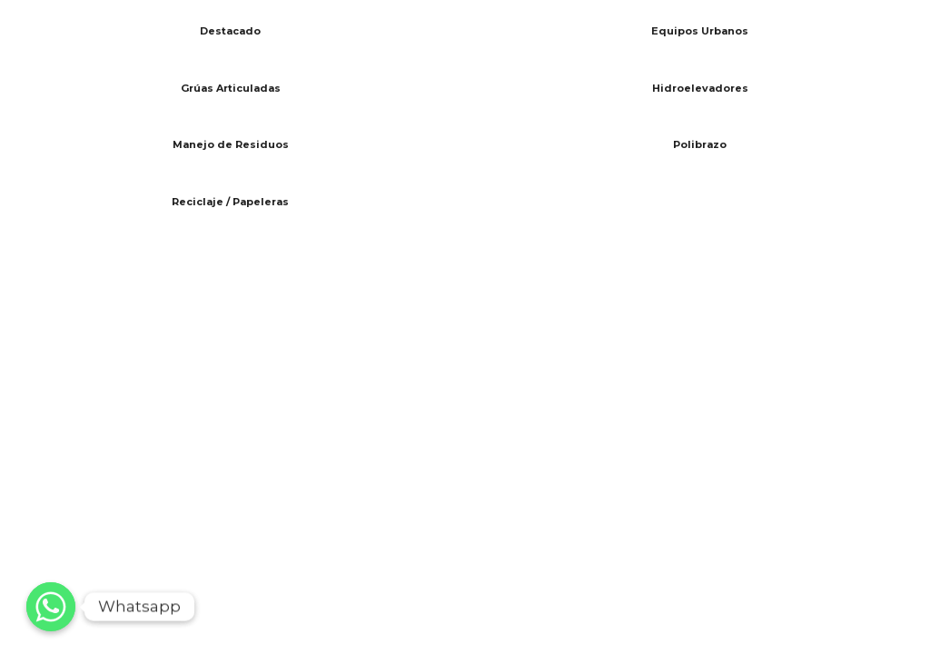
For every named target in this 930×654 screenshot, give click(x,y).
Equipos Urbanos (699, 31)
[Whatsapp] (50, 606)
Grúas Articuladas (231, 88)
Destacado (230, 31)
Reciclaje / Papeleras (230, 201)
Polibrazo (700, 144)
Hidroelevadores (700, 88)
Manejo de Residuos (231, 144)
